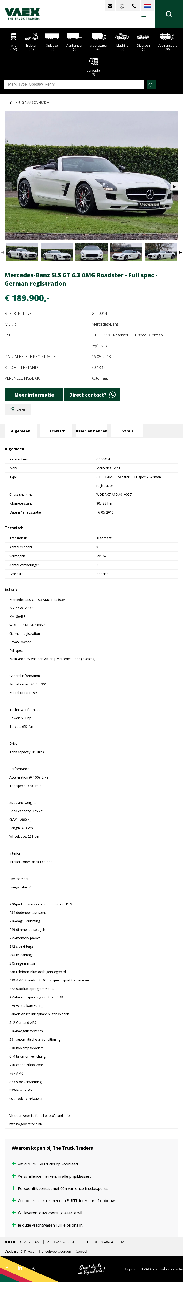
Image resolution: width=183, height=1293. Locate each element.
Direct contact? (92, 394)
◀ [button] (2, 252)
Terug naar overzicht (29, 102)
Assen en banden (91, 431)
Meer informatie (34, 395)
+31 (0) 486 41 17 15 (108, 1241)
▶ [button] (180, 252)
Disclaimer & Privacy (19, 1251)
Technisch (56, 431)
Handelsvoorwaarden (55, 1251)
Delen (17, 409)
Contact (81, 1251)
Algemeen (20, 431)
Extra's (127, 431)
